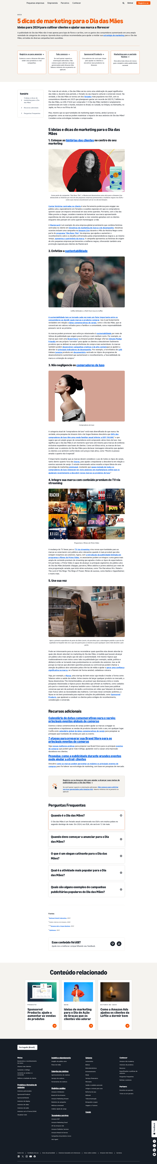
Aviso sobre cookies (90, 1153)
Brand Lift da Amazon (58, 1095)
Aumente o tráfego (23, 1070)
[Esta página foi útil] (119, 944)
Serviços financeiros (92, 1078)
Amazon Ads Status (106, 1153)
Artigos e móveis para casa (94, 1088)
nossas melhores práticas (63, 746)
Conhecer (76, 3)
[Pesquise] (123, 3)
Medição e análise (58, 1088)
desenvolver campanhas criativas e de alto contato (84, 347)
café (120, 349)
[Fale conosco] (63, 54)
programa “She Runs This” (67, 233)
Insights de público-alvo (59, 1061)
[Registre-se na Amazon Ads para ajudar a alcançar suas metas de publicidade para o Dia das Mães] (92, 781)
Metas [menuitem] (20, 1058)
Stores (77, 461)
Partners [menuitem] (123, 1086)
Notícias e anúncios (126, 1080)
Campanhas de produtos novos (61, 1136)
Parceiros (65, 3)
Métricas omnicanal (57, 1105)
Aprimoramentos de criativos (60, 1075)
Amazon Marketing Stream (60, 1098)
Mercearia (89, 1081)
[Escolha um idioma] (27, 1047)
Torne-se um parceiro (126, 1093)
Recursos (122, 1068)
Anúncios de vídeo (23, 1104)
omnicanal (73, 467)
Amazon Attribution (57, 1092)
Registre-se (143, 3)
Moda (87, 1075)
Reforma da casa (91, 1092)
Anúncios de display (23, 1101)
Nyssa (68, 675)
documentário (79, 352)
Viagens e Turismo (91, 1105)
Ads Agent (54, 1139)
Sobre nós (20, 1153)
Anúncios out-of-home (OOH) (26, 1111)
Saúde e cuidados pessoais (94, 1085)
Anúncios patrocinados (24, 1091)
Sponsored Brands (23, 1098)
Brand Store (73, 339)
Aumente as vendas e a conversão (24, 1074)
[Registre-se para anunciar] (32, 54)
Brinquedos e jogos (92, 1102)
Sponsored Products (23, 1094)
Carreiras (119, 1153)
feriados (88, 96)
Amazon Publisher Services (60, 1129)
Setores (89, 1058)
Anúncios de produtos (126, 1065)
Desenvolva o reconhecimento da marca (27, 1062)
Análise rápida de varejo (58, 1109)
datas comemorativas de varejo (82, 323)
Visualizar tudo (22, 1115)
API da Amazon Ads (57, 1126)
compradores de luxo (90, 365)
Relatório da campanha (58, 1102)
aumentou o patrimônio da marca (69, 238)
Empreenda (52, 3)
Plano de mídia (56, 1065)
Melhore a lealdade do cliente (26, 1078)
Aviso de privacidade (48, 1153)
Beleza (88, 1065)
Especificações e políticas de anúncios (128, 1072)
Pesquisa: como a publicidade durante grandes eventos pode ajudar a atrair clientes (84, 757)
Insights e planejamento (61, 1058)
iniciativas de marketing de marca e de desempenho (91, 228)
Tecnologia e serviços (59, 1115)
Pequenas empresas (35, 3)
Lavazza (58, 352)
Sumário (24, 93)
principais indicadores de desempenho (74, 349)
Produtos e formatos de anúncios (27, 1086)
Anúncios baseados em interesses (69, 1153)
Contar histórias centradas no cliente (64, 206)
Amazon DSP (55, 1119)
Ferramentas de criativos (59, 1081)
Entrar (130, 3)
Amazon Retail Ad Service (59, 1132)
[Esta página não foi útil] (112, 944)
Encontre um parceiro (126, 1090)
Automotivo (89, 1061)
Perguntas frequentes (127, 1076)
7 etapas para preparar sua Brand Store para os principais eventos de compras (80, 740)
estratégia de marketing (113, 35)
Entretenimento (91, 1071)
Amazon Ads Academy (127, 1061)
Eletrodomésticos (91, 1068)
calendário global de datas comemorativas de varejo (82, 731)
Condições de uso (33, 1153)
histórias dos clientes (80, 140)
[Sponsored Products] (94, 54)
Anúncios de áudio (23, 1108)
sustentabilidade (76, 250)
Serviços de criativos (57, 1078)
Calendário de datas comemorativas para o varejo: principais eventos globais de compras (81, 719)
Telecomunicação (91, 1098)
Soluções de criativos (59, 1071)
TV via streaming (82, 549)
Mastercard (55, 225)
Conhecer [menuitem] (123, 1058)
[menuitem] (27, 1098)
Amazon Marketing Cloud (59, 1122)
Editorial (88, 1095)
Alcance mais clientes (24, 1066)
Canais (88, 1112)
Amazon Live (84, 230)
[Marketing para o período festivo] (125, 55)
